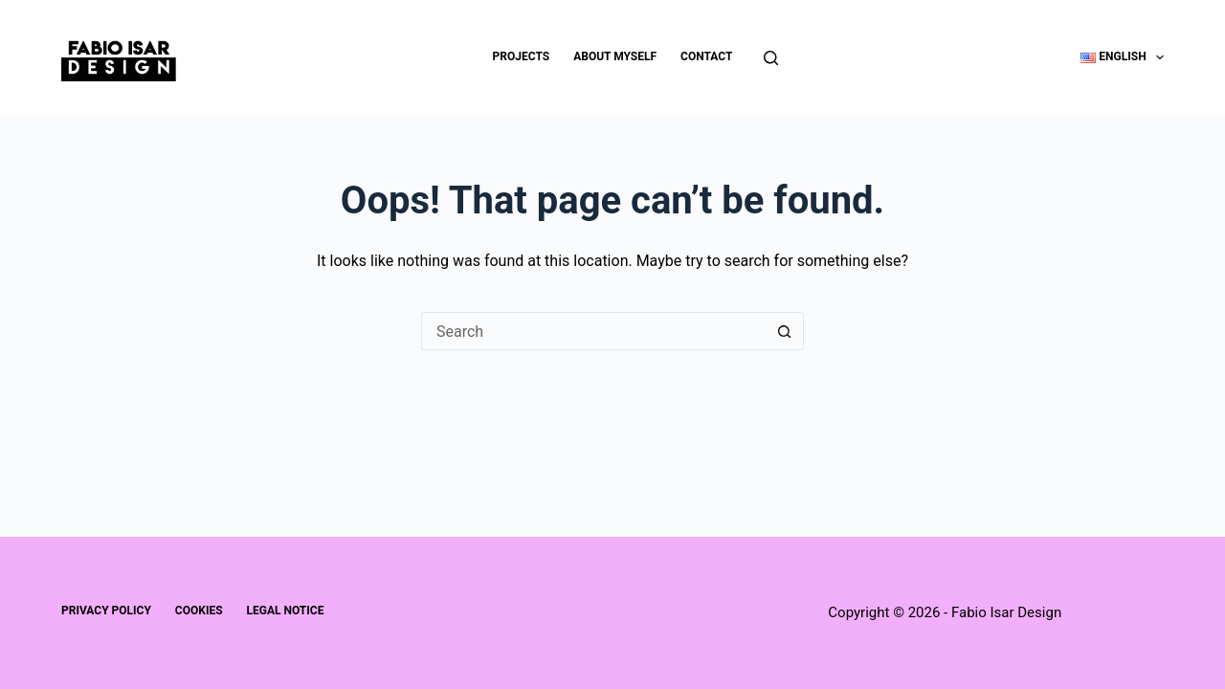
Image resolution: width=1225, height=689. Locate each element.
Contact (706, 56)
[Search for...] (593, 331)
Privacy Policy (106, 610)
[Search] (771, 58)
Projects (521, 56)
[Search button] (785, 331)
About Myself (615, 56)
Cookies (199, 610)
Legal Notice (285, 610)
